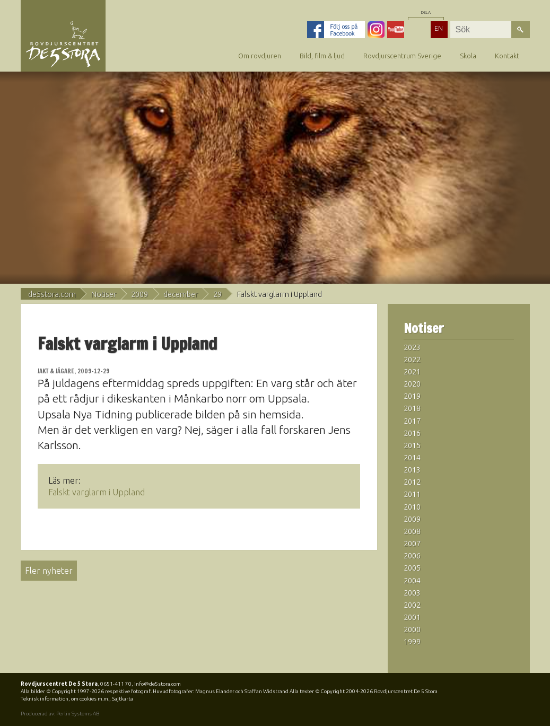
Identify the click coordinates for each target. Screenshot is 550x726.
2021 (412, 372)
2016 (412, 433)
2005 (412, 568)
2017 (412, 421)
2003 (412, 593)
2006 (412, 556)
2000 (412, 629)
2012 (412, 482)
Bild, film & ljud (322, 55)
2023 (412, 347)
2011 (412, 494)
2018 (412, 408)
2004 (412, 580)
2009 (139, 294)
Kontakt (507, 55)
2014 (412, 457)
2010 (412, 507)
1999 (412, 641)
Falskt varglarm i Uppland (96, 492)
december (180, 294)
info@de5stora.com (157, 684)
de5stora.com (52, 294)
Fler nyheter (49, 570)
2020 (412, 384)
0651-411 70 (116, 684)
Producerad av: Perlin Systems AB (60, 713)
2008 (412, 531)
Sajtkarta (122, 699)
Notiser (103, 294)
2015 (412, 445)
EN (438, 28)
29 (217, 294)
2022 (412, 359)
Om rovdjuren (259, 55)
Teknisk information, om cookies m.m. (65, 699)
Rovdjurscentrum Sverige (402, 55)
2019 (412, 396)
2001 (412, 617)
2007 (412, 543)
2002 (412, 605)
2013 (412, 470)
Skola (468, 55)
